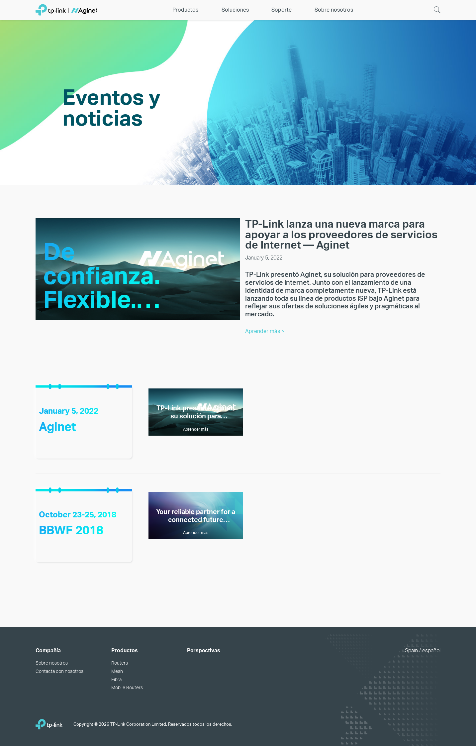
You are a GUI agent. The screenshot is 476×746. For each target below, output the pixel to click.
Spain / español (422, 650)
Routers (119, 663)
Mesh (117, 671)
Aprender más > (264, 331)
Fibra (116, 679)
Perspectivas (203, 650)
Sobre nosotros (52, 663)
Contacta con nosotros (59, 671)
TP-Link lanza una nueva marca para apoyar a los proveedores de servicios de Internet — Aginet (341, 234)
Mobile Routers (127, 687)
